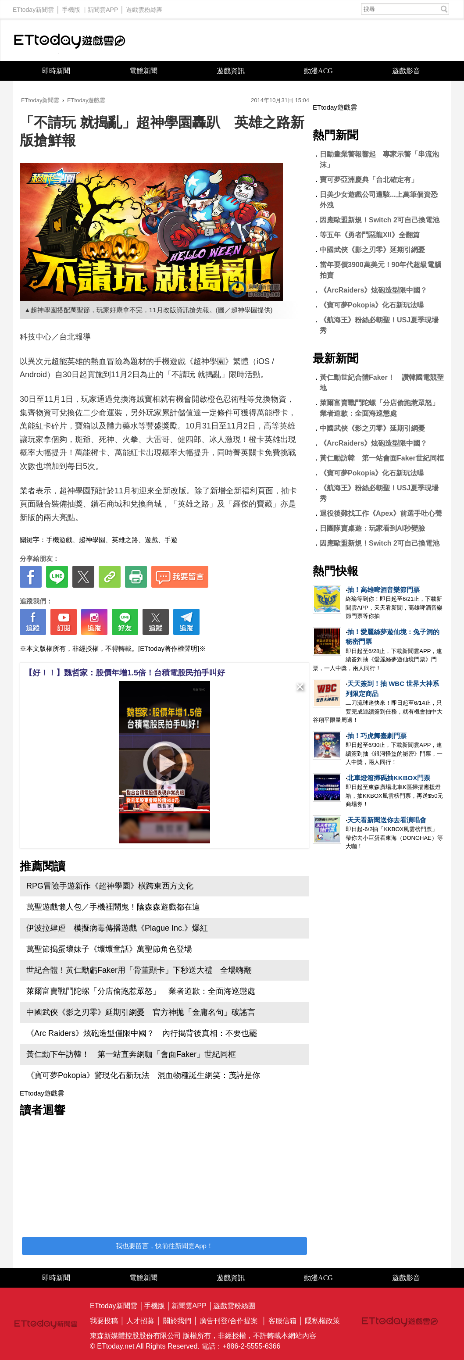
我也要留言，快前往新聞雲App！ (164, 1245)
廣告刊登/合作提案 (228, 1320)
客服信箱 (282, 1320)
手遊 (171, 539)
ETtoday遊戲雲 (70, 40)
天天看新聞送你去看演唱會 (386, 820)
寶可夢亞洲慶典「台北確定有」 (369, 179)
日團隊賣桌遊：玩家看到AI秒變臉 (372, 528)
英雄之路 (125, 539)
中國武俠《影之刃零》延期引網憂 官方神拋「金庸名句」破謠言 (140, 1012)
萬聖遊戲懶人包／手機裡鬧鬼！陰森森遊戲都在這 (113, 907)
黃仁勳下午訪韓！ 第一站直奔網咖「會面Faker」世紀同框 (131, 1054)
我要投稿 (104, 1320)
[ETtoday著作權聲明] (168, 648)
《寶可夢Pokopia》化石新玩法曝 (372, 305)
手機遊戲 (59, 539)
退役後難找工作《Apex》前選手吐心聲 (381, 513)
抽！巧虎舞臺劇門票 (377, 735)
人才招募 (140, 1320)
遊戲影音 (406, 71)
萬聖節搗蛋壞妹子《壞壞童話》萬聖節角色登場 (109, 949)
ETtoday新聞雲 (33, 7)
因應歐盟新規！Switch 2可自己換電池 (379, 220)
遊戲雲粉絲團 (144, 7)
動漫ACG (318, 71)
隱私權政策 (322, 1320)
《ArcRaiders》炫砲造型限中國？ (373, 290)
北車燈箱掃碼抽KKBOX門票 (388, 778)
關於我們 (177, 1320)
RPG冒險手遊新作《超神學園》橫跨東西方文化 (109, 886)
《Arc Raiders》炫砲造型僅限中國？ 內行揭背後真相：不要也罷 (141, 1033)
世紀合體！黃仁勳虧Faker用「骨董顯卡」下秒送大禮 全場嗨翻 (139, 970)
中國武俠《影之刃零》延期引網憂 (372, 249)
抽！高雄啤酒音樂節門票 (383, 589)
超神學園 (92, 539)
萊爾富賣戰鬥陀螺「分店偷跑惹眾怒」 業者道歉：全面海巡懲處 (140, 991)
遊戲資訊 (231, 71)
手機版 (71, 7)
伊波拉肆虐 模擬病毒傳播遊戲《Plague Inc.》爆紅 (117, 928)
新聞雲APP (102, 7)
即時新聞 (56, 71)
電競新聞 (143, 71)
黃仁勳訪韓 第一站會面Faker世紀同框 (382, 458)
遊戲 (151, 539)
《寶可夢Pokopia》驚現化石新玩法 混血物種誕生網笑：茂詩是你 (143, 1075)
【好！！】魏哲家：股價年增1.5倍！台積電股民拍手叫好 (125, 672)
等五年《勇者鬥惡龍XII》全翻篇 (370, 235)
